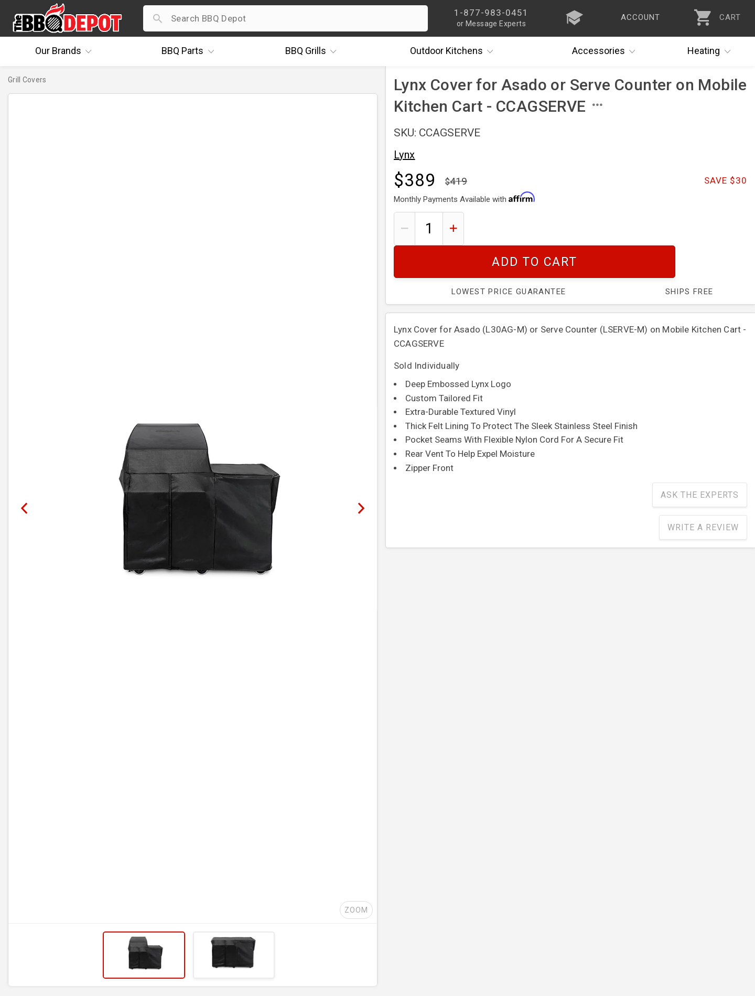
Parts (190, 51)
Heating (711, 51)
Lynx (404, 154)
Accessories (606, 51)
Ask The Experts (700, 462)
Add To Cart (609, 228)
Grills (313, 51)
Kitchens (454, 51)
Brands (66, 51)
